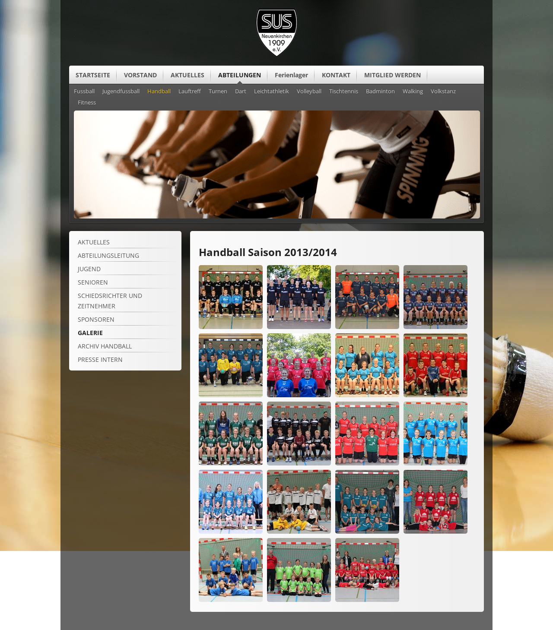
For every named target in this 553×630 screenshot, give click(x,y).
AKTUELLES (187, 75)
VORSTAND (140, 75)
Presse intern (100, 359)
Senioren (93, 282)
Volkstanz (443, 91)
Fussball (84, 91)
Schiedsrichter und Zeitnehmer (110, 300)
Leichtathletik (271, 91)
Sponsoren (96, 319)
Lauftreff (189, 91)
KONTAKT (336, 75)
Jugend (89, 269)
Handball (159, 91)
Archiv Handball (105, 346)
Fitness (87, 102)
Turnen (218, 91)
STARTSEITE (93, 75)
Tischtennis (343, 91)
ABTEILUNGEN (239, 75)
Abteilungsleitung (108, 255)
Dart (240, 91)
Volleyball (309, 91)
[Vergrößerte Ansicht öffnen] (231, 326)
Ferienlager (291, 75)
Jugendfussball (121, 91)
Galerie (90, 333)
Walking (413, 91)
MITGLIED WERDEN (392, 75)
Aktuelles (94, 242)
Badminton (380, 91)
